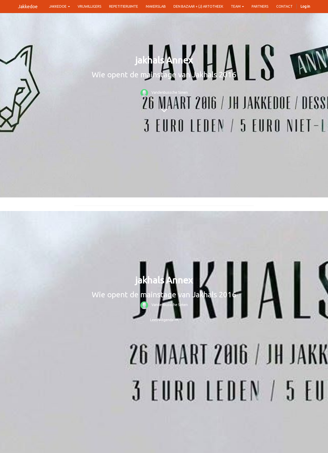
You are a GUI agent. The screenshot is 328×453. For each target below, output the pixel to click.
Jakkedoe (28, 6)
